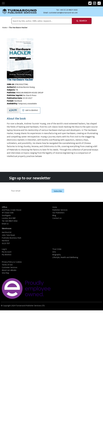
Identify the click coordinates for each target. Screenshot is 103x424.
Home (4, 28)
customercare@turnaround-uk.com (63, 13)
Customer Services (9, 268)
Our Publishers (58, 213)
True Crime (56, 249)
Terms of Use (7, 265)
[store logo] (19, 11)
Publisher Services (60, 210)
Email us (5, 224)
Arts (54, 252)
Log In (4, 249)
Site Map (5, 273)
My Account (6, 252)
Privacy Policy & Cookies (12, 262)
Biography (56, 255)
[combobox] (42, 21)
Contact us (57, 218)
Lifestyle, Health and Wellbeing (65, 257)
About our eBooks (9, 270)
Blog (54, 216)
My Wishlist (6, 255)
